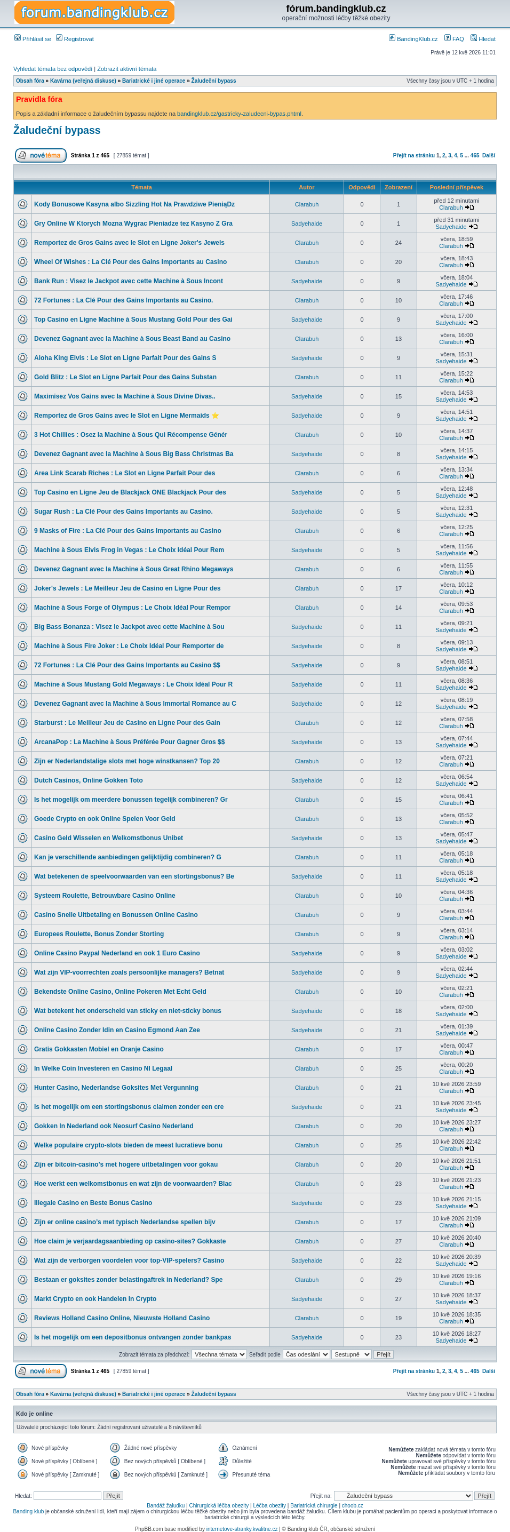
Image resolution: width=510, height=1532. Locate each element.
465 (475, 155)
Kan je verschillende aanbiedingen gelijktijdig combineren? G (127, 857)
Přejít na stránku (414, 155)
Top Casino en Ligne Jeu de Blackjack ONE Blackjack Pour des (130, 492)
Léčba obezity (269, 1506)
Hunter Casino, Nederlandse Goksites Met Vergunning (116, 1087)
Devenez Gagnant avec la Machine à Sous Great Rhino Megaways (133, 569)
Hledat (483, 39)
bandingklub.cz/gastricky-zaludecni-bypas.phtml (239, 113)
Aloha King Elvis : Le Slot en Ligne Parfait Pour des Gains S (125, 358)
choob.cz (352, 1506)
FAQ (454, 39)
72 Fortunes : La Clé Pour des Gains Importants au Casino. (123, 300)
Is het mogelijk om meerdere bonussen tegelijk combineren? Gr (131, 799)
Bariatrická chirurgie (313, 1506)
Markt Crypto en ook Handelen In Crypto (95, 1299)
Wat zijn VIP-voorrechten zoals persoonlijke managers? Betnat (129, 972)
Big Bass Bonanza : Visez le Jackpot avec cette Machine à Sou (129, 627)
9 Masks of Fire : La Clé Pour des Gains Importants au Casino (127, 530)
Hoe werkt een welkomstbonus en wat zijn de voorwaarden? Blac (133, 1183)
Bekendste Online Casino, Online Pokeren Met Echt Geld (120, 991)
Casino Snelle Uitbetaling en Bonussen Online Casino (116, 915)
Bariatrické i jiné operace (153, 81)
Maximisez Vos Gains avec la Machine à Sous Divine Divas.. (125, 396)
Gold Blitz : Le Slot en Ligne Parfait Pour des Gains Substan (125, 377)
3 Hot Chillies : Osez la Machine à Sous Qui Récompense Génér (130, 434)
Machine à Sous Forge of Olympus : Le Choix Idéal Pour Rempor (132, 607)
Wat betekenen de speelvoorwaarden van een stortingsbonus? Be (134, 876)
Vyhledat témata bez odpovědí (52, 69)
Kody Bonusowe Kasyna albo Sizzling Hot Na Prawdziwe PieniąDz (134, 204)
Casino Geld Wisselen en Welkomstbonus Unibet (108, 838)
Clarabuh (307, 204)
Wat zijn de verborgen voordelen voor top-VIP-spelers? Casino (129, 1260)
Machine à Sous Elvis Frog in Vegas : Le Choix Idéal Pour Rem (129, 550)
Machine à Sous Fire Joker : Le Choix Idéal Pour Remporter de (129, 646)
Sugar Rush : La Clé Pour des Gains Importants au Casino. (123, 511)
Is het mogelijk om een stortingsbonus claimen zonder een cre (129, 1107)
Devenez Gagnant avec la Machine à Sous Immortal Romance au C (135, 703)
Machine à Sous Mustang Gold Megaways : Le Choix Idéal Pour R (133, 684)
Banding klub (28, 1511)
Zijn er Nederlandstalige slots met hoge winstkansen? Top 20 (127, 761)
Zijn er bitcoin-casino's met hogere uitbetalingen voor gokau (126, 1164)
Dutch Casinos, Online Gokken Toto (88, 780)
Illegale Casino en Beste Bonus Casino (93, 1203)
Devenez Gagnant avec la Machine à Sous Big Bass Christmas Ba (133, 454)
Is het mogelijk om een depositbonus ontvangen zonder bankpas (132, 1337)
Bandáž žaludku (166, 1506)
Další (488, 155)
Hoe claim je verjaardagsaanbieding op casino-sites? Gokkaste (130, 1241)
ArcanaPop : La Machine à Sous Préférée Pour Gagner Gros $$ (129, 742)
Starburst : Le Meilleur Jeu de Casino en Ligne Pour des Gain (127, 723)
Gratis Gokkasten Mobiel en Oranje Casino (99, 1049)
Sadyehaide (306, 223)
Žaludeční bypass (214, 81)
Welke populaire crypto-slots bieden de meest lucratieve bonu (128, 1145)
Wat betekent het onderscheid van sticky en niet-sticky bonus (127, 1011)
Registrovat (75, 39)
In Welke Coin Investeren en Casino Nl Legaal (103, 1068)
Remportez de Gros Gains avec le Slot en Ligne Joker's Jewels (129, 242)
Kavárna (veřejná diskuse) (83, 81)
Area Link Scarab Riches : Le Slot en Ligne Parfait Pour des (124, 473)
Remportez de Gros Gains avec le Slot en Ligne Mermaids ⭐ (126, 415)
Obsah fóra (30, 81)
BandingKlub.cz (413, 39)
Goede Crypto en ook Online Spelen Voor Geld (104, 819)
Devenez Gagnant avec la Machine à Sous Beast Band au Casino (132, 338)
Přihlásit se (32, 39)
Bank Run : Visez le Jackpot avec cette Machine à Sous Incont (128, 281)
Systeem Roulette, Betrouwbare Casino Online (105, 895)
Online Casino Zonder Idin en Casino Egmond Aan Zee (117, 1030)
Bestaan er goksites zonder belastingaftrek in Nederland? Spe (128, 1279)
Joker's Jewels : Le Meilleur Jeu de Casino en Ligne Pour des (127, 588)
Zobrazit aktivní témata (126, 69)
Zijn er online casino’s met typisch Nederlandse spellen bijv (125, 1222)
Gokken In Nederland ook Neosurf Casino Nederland (114, 1126)
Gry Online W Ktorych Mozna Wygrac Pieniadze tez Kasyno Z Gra (133, 223)
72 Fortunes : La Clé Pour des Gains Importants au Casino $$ (127, 665)
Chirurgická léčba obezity (219, 1506)
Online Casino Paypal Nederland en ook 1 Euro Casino (117, 953)
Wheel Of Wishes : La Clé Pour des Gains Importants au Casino (130, 262)
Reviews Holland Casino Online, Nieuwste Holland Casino (122, 1318)
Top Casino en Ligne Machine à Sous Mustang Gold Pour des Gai (133, 319)
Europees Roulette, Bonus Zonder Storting (99, 934)
